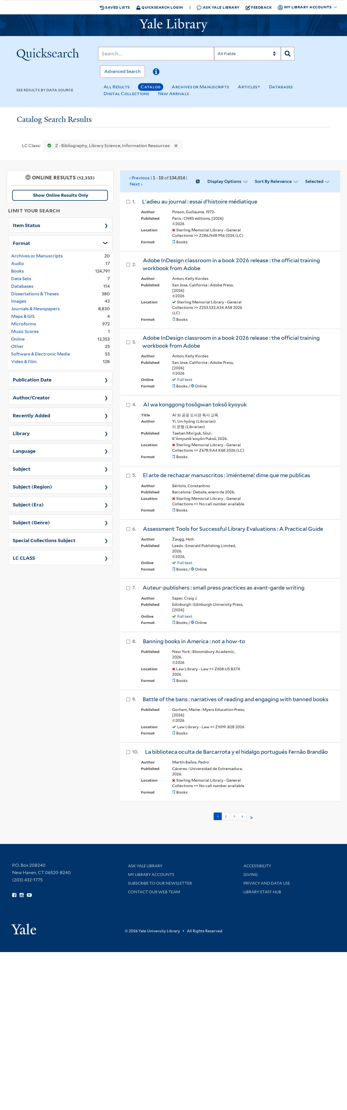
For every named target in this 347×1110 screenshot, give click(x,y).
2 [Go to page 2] (226, 816)
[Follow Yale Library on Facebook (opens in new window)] (14, 895)
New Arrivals (173, 93)
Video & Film (24, 361)
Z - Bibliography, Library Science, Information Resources (107, 145)
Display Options (224, 181)
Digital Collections (126, 93)
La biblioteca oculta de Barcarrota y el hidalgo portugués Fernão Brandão (236, 752)
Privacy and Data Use (266, 883)
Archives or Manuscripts (200, 86)
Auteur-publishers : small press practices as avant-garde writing (223, 587)
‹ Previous (158, 181)
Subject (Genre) (31, 522)
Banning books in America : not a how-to (194, 641)
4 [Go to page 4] (242, 816)
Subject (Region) (32, 486)
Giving (250, 874)
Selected (314, 181)
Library (21, 433)
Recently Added (31, 415)
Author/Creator (31, 397)
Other (17, 346)
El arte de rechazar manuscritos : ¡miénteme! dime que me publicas (226, 475)
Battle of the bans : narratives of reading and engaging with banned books (235, 699)
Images (18, 301)
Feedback (259, 7)
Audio (17, 263)
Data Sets (21, 278)
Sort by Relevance (273, 181)
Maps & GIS (23, 316)
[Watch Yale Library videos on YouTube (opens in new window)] (29, 895)
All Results (117, 86)
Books (17, 271)
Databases (281, 86)
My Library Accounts (151, 874)
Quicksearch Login (159, 7)
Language (24, 450)
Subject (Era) (28, 504)
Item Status (26, 225)
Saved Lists (115, 7)
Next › (136, 184)
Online (18, 339)
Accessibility (257, 866)
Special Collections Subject (44, 540)
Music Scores (25, 331)
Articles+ (249, 86)
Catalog (150, 86)
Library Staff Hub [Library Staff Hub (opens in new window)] (262, 892)
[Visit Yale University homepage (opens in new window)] (23, 927)
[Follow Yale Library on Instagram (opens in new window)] (22, 895)
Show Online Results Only (60, 195)
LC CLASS (24, 557)
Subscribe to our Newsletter (160, 883)
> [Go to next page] (251, 817)
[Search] (156, 53)
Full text (184, 379)
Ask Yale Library (218, 7)
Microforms (23, 323)
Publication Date (32, 379)
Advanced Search (122, 71)
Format (21, 243)
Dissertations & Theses (35, 293)
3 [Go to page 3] (234, 816)
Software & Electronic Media (40, 354)
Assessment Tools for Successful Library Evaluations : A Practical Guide (233, 529)
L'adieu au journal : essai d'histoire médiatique (199, 201)
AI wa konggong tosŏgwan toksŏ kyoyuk (195, 404)
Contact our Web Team (154, 892)
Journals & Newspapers (35, 308)
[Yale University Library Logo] (173, 25)
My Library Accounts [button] (305, 7)
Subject (21, 468)
